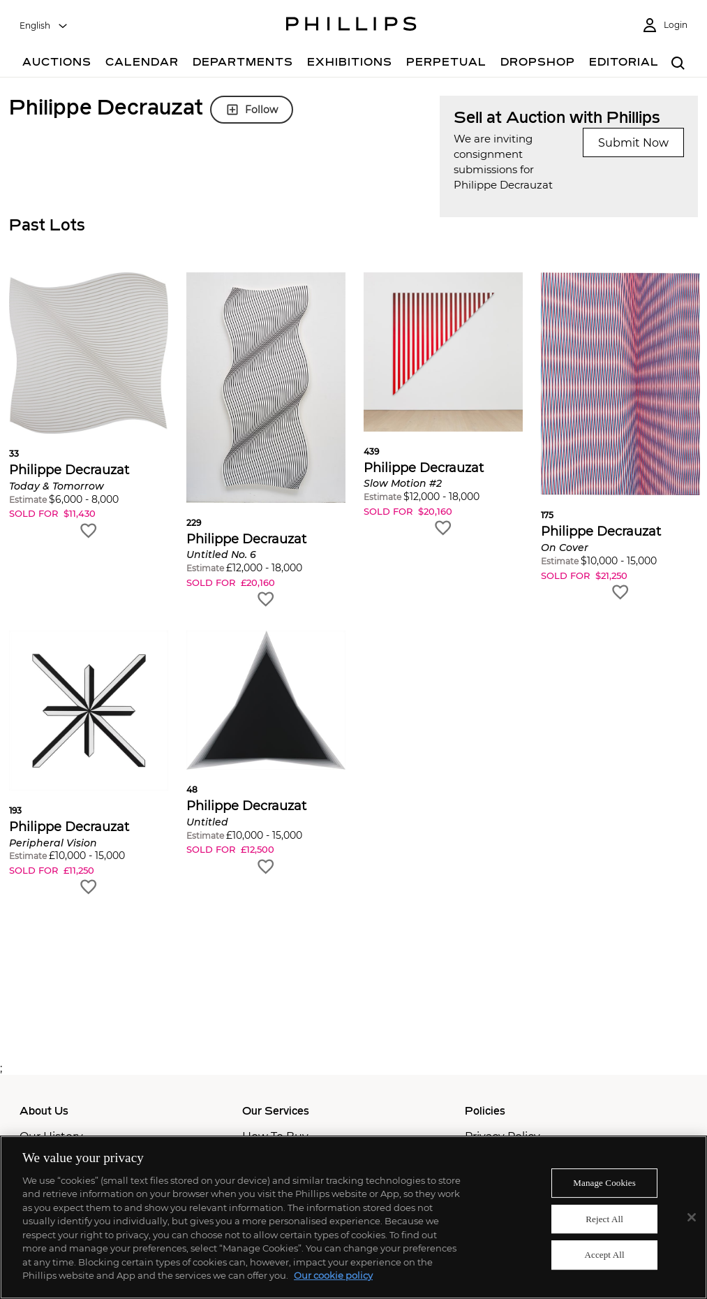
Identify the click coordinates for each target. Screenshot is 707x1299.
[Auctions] (56, 64)
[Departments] (243, 64)
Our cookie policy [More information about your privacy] (333, 1275)
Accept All (604, 1254)
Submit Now (633, 142)
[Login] (664, 25)
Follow (251, 109)
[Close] (691, 1217)
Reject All (604, 1219)
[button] (88, 406)
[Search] (679, 64)
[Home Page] (351, 26)
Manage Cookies (604, 1182)
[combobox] (44, 25)
